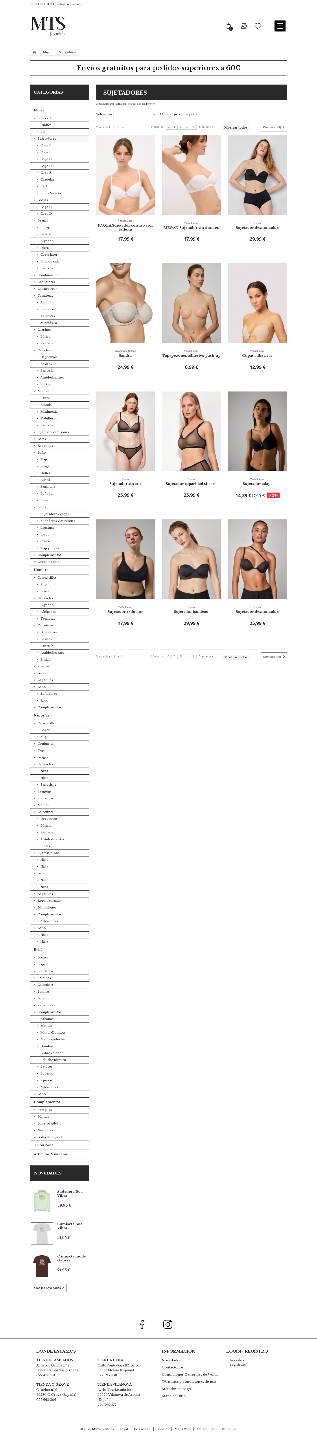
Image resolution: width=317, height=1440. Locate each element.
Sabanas (46, 1019)
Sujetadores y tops (54, 514)
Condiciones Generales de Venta (190, 1374)
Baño (41, 452)
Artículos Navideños (51, 1154)
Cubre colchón (52, 1053)
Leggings (44, 330)
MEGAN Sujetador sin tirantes (191, 225)
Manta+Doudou (52, 1032)
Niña (44, 771)
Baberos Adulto (49, 1123)
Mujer (39, 110)
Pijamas (43, 666)
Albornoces (49, 921)
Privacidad (142, 1429)
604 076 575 (107, 1405)
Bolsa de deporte (50, 1137)
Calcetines (45, 350)
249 (43, 132)
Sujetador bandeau (191, 609)
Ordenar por (104, 114)
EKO (43, 186)
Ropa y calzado (49, 901)
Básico (45, 336)
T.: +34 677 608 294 (42, 4)
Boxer (45, 591)
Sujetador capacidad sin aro (191, 481)
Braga (45, 466)
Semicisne (48, 784)
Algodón (47, 241)
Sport (41, 507)
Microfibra (48, 323)
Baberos (46, 1073)
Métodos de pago (176, 1389)
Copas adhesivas (257, 353)
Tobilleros (48, 418)
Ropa (44, 500)
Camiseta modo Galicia (71, 1258)
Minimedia (49, 412)
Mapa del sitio (174, 1396)
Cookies (163, 1429)
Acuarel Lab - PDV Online (217, 1429)
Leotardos (45, 798)
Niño (44, 778)
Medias (43, 391)
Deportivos (48, 357)
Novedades (47, 1173)
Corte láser (48, 255)
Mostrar (165, 114)
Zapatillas (45, 446)
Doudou (46, 1046)
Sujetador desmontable (257, 225)
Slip (43, 584)
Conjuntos (45, 744)
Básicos (46, 364)
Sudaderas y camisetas (57, 521)
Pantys (45, 398)
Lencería (44, 118)
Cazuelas (47, 179)
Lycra (44, 248)
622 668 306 (46, 1400)
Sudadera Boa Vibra (70, 1193)
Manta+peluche (52, 1039)
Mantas (46, 1026)
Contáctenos (172, 1367)
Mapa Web (183, 1429)
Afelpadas (48, 612)
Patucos (46, 1067)
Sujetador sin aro (125, 481)
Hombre (41, 570)
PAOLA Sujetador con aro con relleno (125, 225)
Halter (45, 473)
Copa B (46, 145)
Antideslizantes (52, 377)
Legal (124, 1429)
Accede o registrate (238, 1362)
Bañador (47, 493)
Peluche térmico (53, 1060)
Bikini (45, 480)
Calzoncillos (47, 578)
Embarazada (50, 261)
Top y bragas (50, 548)
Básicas (46, 234)
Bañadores (48, 694)
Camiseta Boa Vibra (69, 1226)
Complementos (49, 555)
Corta (44, 541)
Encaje (45, 227)
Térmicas (47, 316)
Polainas (44, 978)
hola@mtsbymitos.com (70, 4)
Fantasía (46, 268)
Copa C (46, 159)
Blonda (46, 405)
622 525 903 (107, 1375)
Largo (45, 534)
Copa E (45, 173)
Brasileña (47, 487)
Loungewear (47, 289)
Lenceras (47, 309)
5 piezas (46, 1080)
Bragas (42, 220)
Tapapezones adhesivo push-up (191, 353)
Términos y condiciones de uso (189, 1381)
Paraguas (44, 1110)
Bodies (42, 200)
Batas (41, 439)
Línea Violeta (50, 193)
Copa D (46, 166)
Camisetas (45, 295)
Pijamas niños (48, 853)
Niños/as (41, 715)
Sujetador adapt (257, 481)
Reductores (46, 282)
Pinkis (45, 384)
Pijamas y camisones (53, 432)
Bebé (38, 950)
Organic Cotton (49, 562)
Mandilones (46, 907)
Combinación (48, 275)
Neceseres (45, 1130)
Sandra (125, 353)
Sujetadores (46, 138)
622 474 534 (45, 1375)
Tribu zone (43, 1145)
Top (43, 459)
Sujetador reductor (125, 609)
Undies (45, 125)
